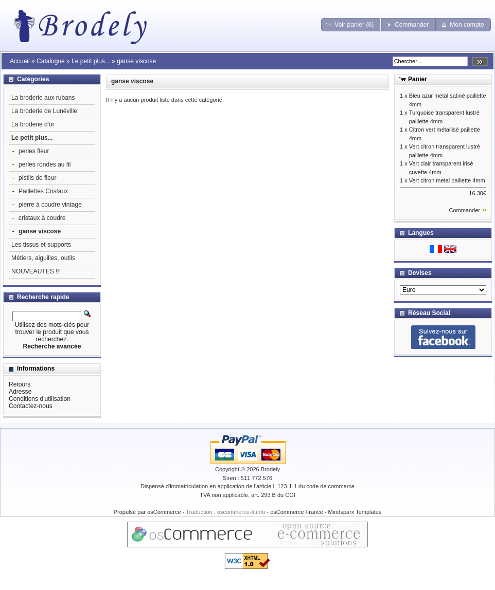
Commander (464, 210)
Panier (417, 79)
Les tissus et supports (41, 244)
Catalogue (51, 61)
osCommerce (164, 512)
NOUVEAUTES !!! (36, 271)
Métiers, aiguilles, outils (43, 258)
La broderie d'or (33, 124)
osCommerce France (296, 512)
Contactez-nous (30, 406)
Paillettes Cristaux (43, 191)
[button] (350, 24)
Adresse (20, 391)
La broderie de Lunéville (44, 111)
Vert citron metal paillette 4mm (447, 180)
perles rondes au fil (44, 164)
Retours (19, 384)
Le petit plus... (91, 61)
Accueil (20, 61)
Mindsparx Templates (355, 512)
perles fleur (34, 151)
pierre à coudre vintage (50, 204)
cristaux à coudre (42, 218)
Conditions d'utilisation (39, 398)
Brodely (270, 469)
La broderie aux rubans (43, 97)
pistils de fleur (37, 177)
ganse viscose (136, 61)
